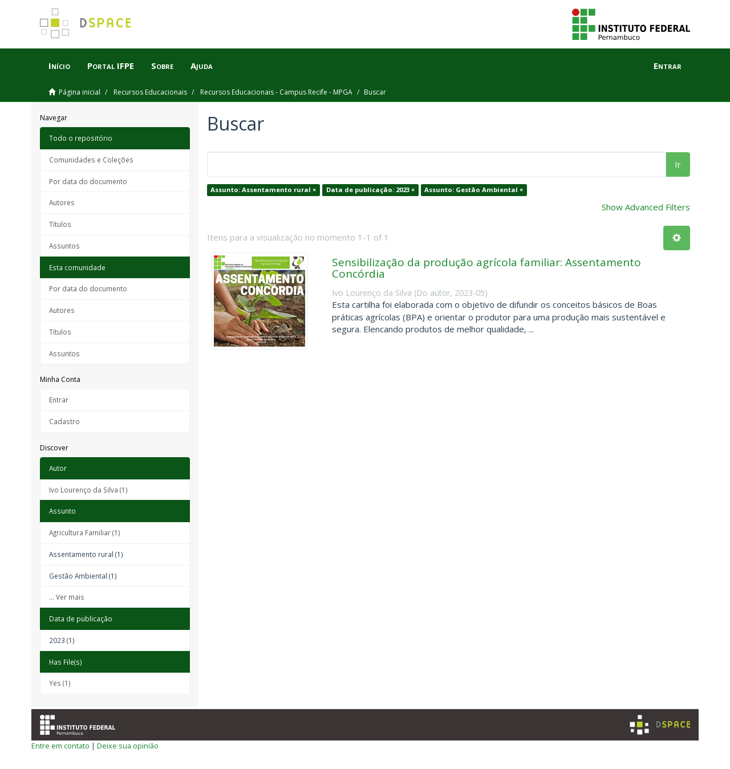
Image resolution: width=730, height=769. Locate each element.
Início (59, 65)
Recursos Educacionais (150, 92)
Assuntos (64, 245)
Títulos (60, 224)
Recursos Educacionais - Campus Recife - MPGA (276, 92)
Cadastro (64, 421)
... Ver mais (66, 596)
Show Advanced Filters (646, 207)
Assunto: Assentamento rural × (263, 189)
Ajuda (201, 65)
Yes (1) (60, 682)
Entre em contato (60, 745)
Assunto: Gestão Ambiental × (473, 189)
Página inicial (79, 92)
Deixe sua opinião (128, 745)
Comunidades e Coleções (91, 159)
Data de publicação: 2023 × (370, 189)
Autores (62, 202)
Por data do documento (88, 181)
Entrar (58, 399)
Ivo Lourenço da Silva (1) (88, 489)
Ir (678, 164)
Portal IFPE (110, 65)
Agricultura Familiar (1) (84, 532)
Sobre (162, 65)
